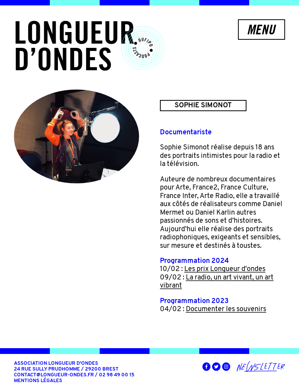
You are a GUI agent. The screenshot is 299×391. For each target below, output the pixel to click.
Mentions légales (38, 381)
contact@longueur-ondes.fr (54, 375)
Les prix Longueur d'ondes (224, 269)
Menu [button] (261, 29)
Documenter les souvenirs (226, 309)
